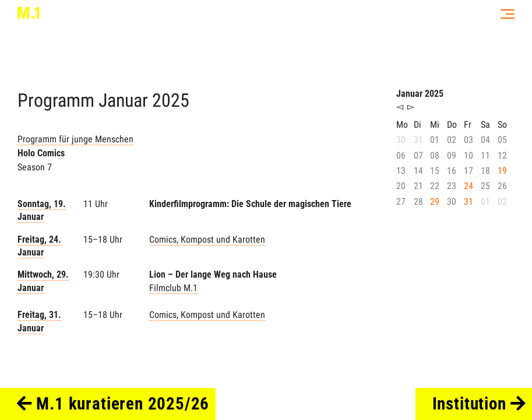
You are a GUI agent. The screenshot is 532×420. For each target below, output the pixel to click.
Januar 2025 (419, 93)
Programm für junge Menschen (75, 139)
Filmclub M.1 (173, 287)
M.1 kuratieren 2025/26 (113, 404)
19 (502, 170)
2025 (170, 100)
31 (468, 201)
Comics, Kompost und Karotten (207, 239)
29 (434, 201)
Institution (479, 404)
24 (468, 185)
